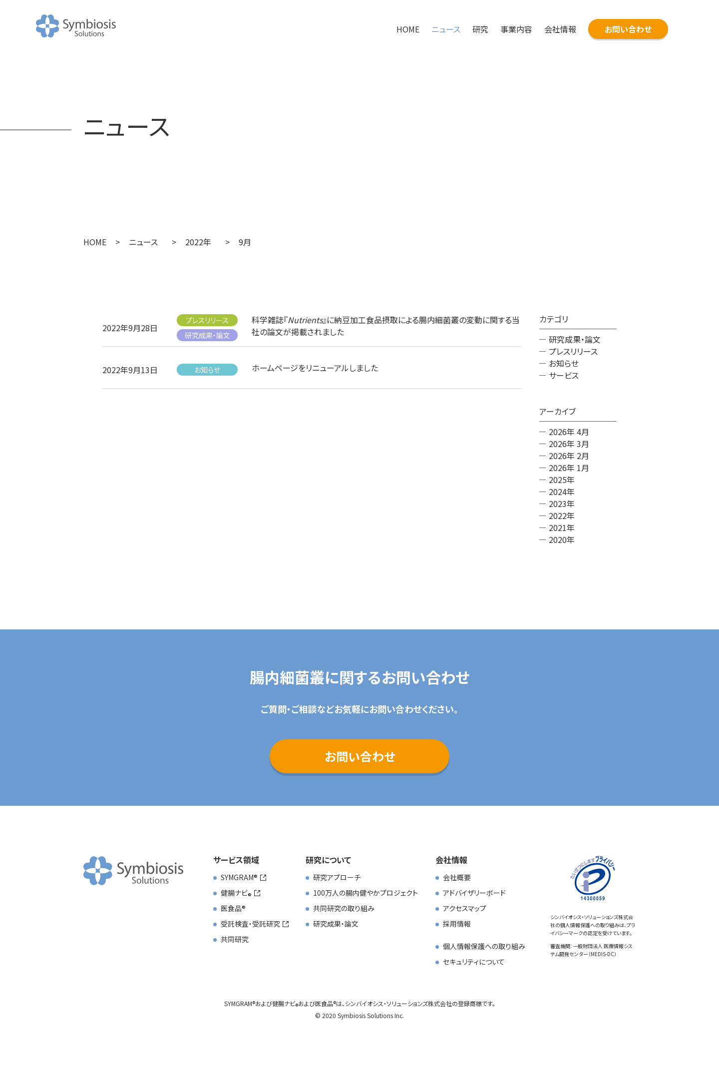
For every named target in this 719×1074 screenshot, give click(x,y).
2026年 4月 (569, 432)
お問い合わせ (628, 29)
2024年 (562, 492)
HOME (407, 29)
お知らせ (207, 370)
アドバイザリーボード (474, 893)
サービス (564, 375)
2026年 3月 (569, 444)
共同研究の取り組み (343, 908)
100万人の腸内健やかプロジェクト (365, 893)
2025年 (562, 480)
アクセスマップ (464, 908)
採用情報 (457, 924)
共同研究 (235, 939)
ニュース (445, 29)
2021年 (562, 528)
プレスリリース (207, 320)
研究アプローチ (336, 877)
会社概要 (457, 877)
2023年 (562, 504)
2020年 (562, 539)
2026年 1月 (569, 468)
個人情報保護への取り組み (484, 946)
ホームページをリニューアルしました (315, 368)
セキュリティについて (474, 962)
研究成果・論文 (207, 335)
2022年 (562, 516)
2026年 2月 (569, 456)
